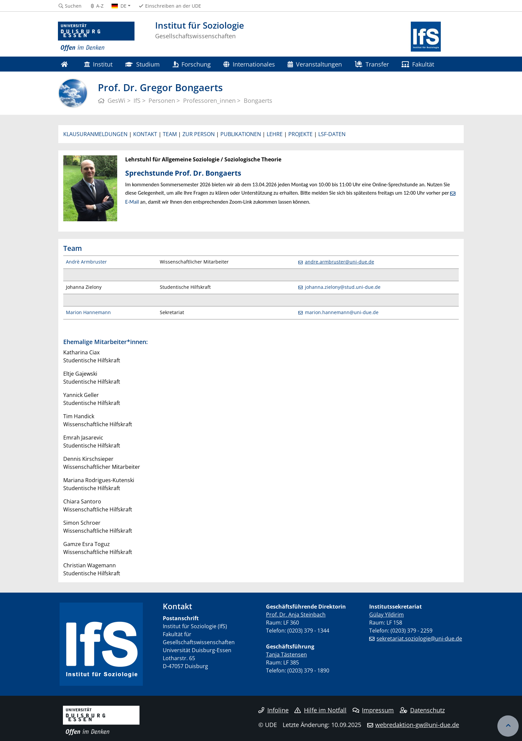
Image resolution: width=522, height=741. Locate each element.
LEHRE (275, 134)
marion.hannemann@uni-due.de (342, 312)
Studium (142, 64)
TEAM (170, 134)
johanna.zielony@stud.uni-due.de (343, 287)
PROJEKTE (300, 134)
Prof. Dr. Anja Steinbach (296, 614)
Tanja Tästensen (286, 654)
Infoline (273, 710)
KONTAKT (145, 134)
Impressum (373, 710)
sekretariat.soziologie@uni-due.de (419, 638)
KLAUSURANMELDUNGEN (95, 134)
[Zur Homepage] (96, 37)
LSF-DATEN (332, 134)
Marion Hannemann (88, 312)
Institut (98, 64)
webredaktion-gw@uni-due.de (417, 725)
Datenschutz (422, 710)
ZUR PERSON (198, 134)
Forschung (191, 64)
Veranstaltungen (315, 64)
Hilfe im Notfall (320, 710)
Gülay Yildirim (386, 614)
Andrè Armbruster (86, 262)
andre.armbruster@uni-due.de (339, 262)
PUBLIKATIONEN (240, 134)
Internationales (249, 64)
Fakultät (417, 64)
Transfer (372, 64)
